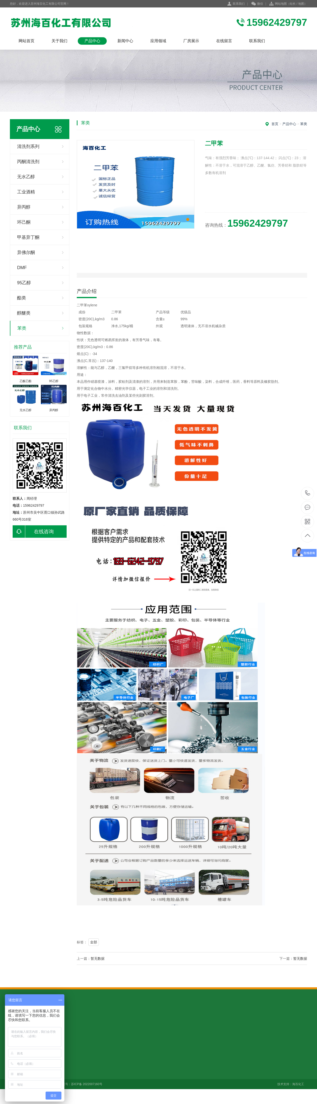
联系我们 (239, 3)
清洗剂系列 (28, 146)
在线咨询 (33, 531)
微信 (257, 4)
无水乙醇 (26, 176)
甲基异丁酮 (28, 237)
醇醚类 (23, 313)
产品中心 (92, 41)
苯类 (21, 328)
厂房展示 (191, 41)
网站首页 (26, 41)
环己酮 (23, 222)
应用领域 (158, 41)
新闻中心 (125, 41)
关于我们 (59, 41)
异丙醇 (23, 207)
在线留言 (224, 41)
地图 (301, 3)
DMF (22, 267)
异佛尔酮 (26, 252)
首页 (274, 124)
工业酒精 (26, 191)
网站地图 (281, 3)
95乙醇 (24, 282)
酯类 (21, 297)
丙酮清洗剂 (28, 161)
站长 (293, 3)
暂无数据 (98, 959)
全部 (93, 942)
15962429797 (307, 493)
